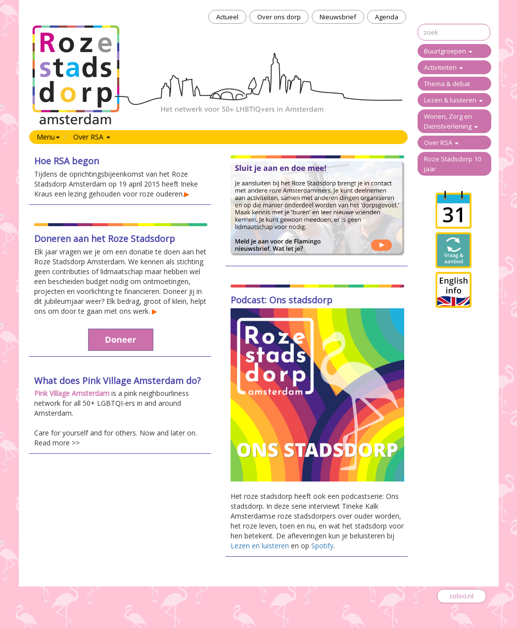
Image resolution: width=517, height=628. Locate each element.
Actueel (227, 16)
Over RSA (441, 142)
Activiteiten (443, 67)
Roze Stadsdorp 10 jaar (452, 163)
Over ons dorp (279, 16)
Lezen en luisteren (260, 545)
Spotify (322, 545)
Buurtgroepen (448, 51)
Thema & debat (447, 83)
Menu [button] (48, 137)
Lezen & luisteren (453, 100)
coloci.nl (461, 595)
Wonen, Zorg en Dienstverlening (451, 121)
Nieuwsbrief (338, 16)
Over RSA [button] (91, 137)
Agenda (386, 16)
